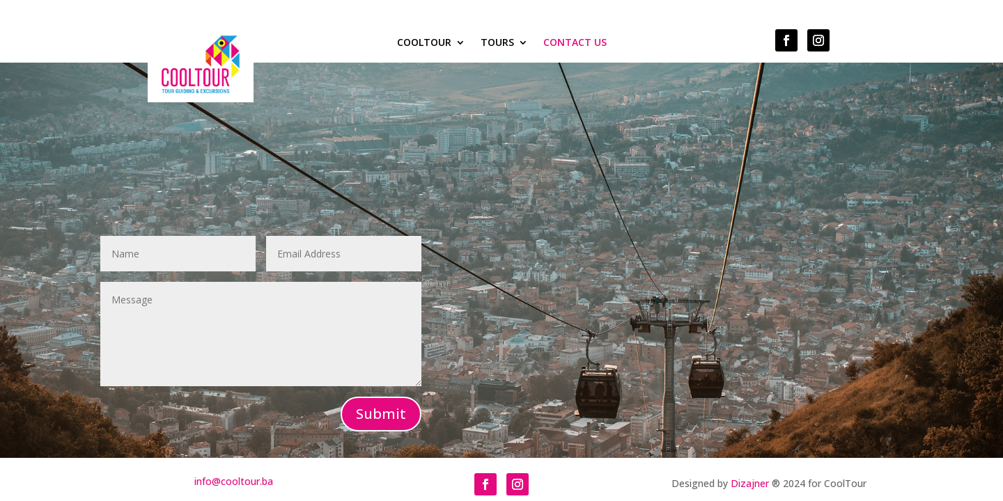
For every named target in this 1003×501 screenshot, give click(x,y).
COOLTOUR (424, 43)
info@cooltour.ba (233, 481)
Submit (381, 413)
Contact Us (575, 43)
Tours (497, 43)
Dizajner (750, 483)
